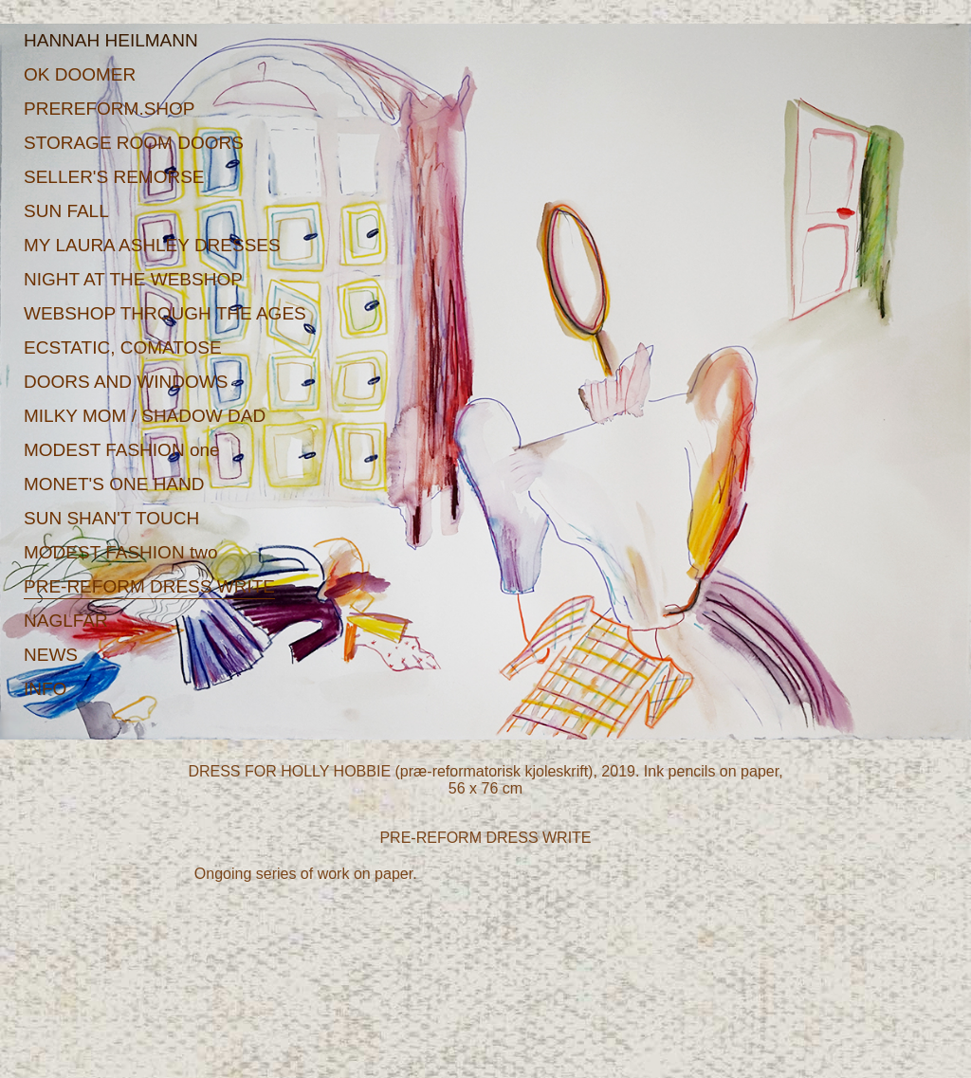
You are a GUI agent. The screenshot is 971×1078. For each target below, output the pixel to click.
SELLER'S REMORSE (114, 177)
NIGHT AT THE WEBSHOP (133, 279)
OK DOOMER (80, 74)
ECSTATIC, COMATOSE (123, 347)
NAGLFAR (66, 620)
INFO (45, 689)
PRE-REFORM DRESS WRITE (149, 586)
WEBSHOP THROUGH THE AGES (165, 313)
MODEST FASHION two (120, 552)
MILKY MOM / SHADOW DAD (145, 416)
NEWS (51, 655)
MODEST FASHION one (122, 450)
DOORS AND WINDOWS (126, 382)
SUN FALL (66, 211)
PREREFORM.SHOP (109, 109)
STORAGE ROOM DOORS (134, 143)
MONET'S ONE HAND (114, 484)
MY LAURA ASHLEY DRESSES (152, 245)
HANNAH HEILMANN (111, 40)
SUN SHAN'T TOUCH (111, 518)
